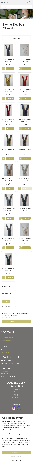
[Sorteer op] (16, 38)
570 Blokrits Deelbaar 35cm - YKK (25, 150)
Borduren (16, 391)
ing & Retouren (9, 335)
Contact (3, 338)
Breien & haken (16, 389)
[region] (16, 434)
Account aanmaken (9, 321)
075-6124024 (5, 371)
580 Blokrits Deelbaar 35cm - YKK (8, 239)
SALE (16, 395)
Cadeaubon (16, 398)
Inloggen (6, 301)
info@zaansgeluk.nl (5, 373)
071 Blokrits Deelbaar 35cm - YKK (8, 60)
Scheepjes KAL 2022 (16, 397)
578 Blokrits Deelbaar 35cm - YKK (8, 209)
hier (5, 376)
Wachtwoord (6, 293)
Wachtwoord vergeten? (9, 306)
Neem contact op (5, 352)
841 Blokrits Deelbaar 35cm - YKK (25, 239)
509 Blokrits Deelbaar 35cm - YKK (8, 90)
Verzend (3, 335)
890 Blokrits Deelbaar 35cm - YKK (8, 269)
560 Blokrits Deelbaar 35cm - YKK (25, 120)
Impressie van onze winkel (8, 340)
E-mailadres (6, 286)
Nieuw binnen (16, 394)
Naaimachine (16, 392)
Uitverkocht (26, 188)
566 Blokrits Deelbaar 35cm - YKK (8, 150)
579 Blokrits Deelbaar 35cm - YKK (25, 209)
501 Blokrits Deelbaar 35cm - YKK (25, 60)
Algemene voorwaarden (7, 337)
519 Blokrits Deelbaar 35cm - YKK (25, 90)
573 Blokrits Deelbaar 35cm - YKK (8, 180)
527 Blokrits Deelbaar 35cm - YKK (8, 120)
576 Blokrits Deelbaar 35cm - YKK (25, 180)
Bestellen (10, 69)
